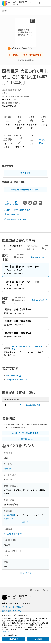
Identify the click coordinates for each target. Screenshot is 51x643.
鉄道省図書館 (10, 515)
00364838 (8, 518)
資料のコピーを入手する (12, 611)
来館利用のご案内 (39, 257)
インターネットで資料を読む (13, 607)
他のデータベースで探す (15, 219)
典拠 (25, 522)
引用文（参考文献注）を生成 (17, 209)
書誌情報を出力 (12, 214)
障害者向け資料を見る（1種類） (25, 189)
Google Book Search (17, 379)
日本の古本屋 (13, 375)
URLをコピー (16, 203)
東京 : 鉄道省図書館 (13, 533)
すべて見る (42, 141)
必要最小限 (13, 638)
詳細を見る (7, 632)
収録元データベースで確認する (25, 54)
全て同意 (38, 638)
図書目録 (8, 468)
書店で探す (25, 172)
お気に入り (8, 203)
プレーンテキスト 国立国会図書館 (24, 404)
